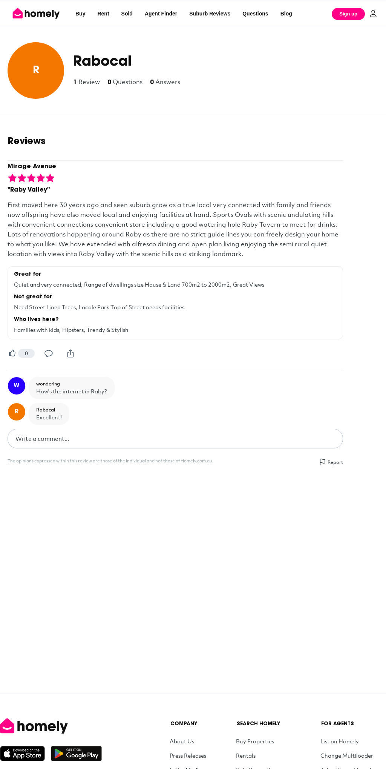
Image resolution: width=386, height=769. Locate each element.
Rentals (246, 755)
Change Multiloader (346, 755)
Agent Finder (161, 14)
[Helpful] (12, 353)
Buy (80, 14)
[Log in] (373, 14)
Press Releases (188, 755)
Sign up (348, 14)
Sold (127, 14)
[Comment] (49, 353)
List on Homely (339, 741)
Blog (286, 14)
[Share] (70, 353)
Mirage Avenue (32, 167)
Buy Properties (255, 741)
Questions (255, 14)
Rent (103, 14)
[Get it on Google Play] (76, 753)
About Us (182, 741)
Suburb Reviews (209, 14)
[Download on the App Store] (25, 753)
